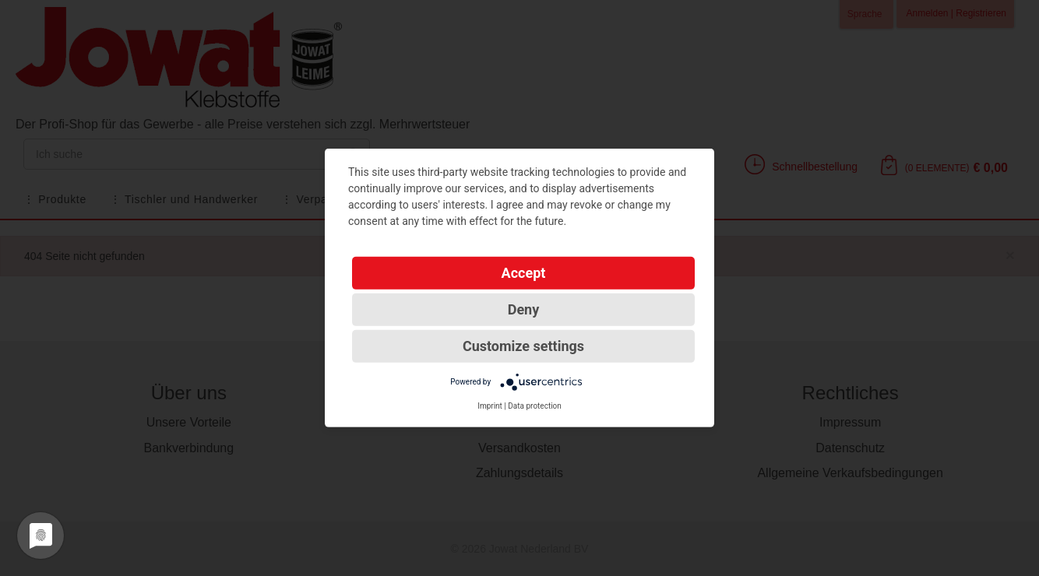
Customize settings (523, 346)
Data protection (535, 406)
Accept (524, 273)
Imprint (489, 406)
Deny (524, 309)
